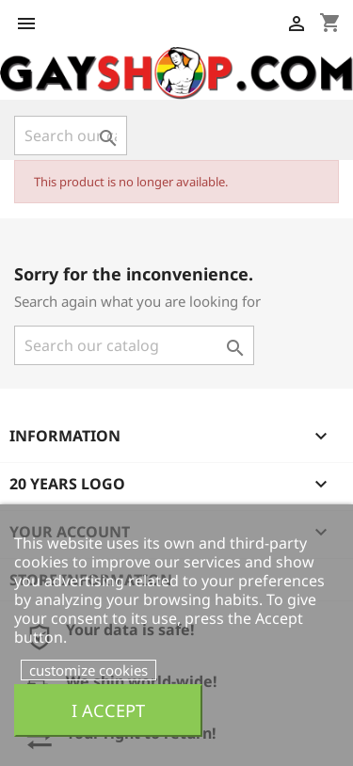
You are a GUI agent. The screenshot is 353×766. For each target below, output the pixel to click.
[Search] (70, 135)
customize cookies (88, 670)
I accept (108, 710)
